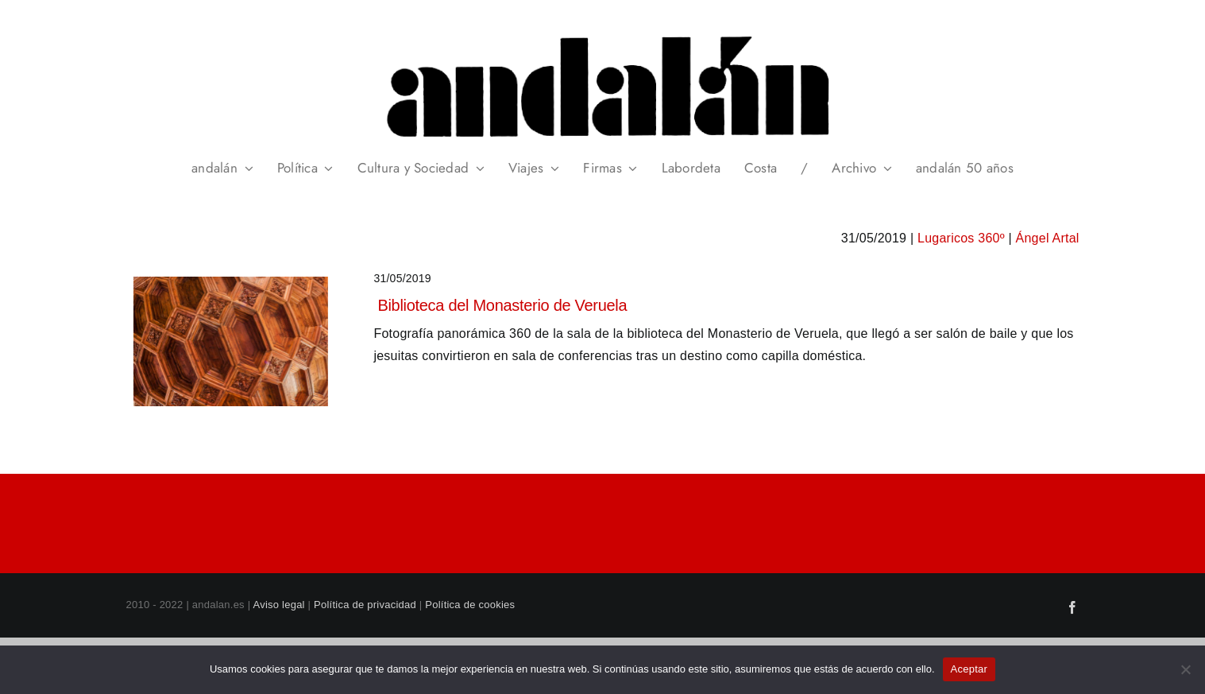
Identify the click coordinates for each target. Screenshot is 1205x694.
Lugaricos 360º (961, 238)
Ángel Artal (1047, 238)
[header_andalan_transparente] (602, 31)
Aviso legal (278, 605)
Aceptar (969, 669)
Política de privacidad (365, 605)
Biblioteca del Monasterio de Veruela (502, 305)
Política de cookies (470, 605)
